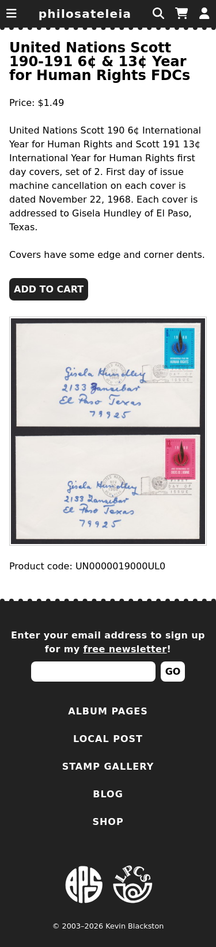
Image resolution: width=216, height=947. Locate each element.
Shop (107, 821)
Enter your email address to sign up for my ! (108, 642)
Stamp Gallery (108, 766)
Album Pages (107, 711)
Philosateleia (85, 14)
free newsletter (125, 649)
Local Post (108, 738)
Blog (108, 794)
